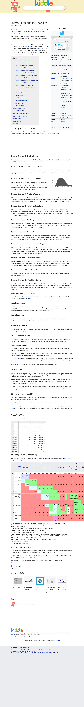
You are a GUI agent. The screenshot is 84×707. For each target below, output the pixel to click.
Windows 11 (37, 48)
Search (63, 8)
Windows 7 (16, 560)
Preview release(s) (61, 69)
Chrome (21, 40)
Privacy (26, 652)
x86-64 (64, 78)
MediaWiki (33, 651)
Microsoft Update (26, 298)
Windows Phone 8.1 (65, 99)
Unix (70, 458)
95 (55, 468)
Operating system (55, 73)
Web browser (63, 121)
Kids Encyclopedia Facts (16, 25)
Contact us (32, 652)
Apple (77, 463)
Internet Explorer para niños (28, 604)
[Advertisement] (37, 16)
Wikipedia (13, 651)
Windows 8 (37, 273)
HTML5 (61, 115)
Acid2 (65, 249)
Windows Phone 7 (65, 97)
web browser (39, 28)
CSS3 (64, 115)
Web (35, 11)
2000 (43, 468)
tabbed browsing (66, 235)
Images (38, 11)
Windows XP (44, 223)
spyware (49, 373)
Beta (23, 476)
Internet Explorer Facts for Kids (18, 636)
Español (52, 11)
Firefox (15, 40)
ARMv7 (67, 78)
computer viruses (57, 373)
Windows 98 (49, 209)
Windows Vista (16, 358)
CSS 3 (56, 265)
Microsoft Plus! (64, 85)
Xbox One (63, 110)
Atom (63, 117)
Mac (65, 458)
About (22, 652)
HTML (71, 307)
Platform (53, 78)
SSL (58, 170)
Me (39, 468)
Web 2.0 (14, 568)
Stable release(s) (61, 63)
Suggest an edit (56, 640)
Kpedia (48, 11)
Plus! (55, 520)
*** (36, 491)
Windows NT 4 (64, 93)
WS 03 (31, 468)
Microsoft (62, 57)
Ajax (61, 213)
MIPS (71, 80)
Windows (62, 73)
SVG (71, 115)
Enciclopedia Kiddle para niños (43, 652)
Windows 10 (68, 53)
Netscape (19, 403)
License (53, 127)
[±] (65, 63)
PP (15, 477)
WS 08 (27, 468)
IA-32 (61, 78)
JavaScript (62, 261)
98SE (47, 498)
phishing (43, 239)
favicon (62, 319)
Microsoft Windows (35, 31)
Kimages (43, 11)
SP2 (35, 481)
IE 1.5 (13, 515)
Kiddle (12, 652)
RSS (61, 117)
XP (35, 468)
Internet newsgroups (41, 172)
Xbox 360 (63, 107)
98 (47, 468)
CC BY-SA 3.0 (26, 649)
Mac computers (19, 173)
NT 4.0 (51, 468)
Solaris (61, 76)
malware (38, 355)
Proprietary (62, 127)
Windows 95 (63, 87)
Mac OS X (67, 74)
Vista (27, 467)
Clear (60, 8)
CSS (36, 184)
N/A (62, 71)
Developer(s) (54, 57)
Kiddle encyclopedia (24, 633)
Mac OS (80, 463)
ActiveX (37, 185)
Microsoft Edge (63, 113)
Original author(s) (55, 55)
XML (18, 211)
